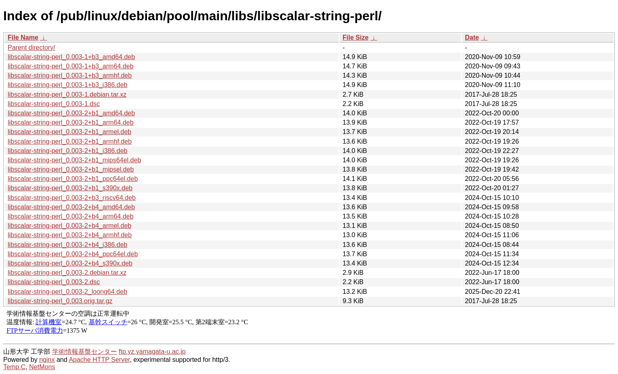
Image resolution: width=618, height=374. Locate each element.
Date (472, 37)
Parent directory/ (31, 47)
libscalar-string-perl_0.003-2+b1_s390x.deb (70, 188)
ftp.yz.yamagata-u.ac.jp (152, 351)
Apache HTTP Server (99, 359)
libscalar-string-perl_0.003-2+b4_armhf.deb (70, 235)
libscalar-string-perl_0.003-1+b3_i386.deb (67, 84)
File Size (356, 37)
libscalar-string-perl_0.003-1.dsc (54, 103)
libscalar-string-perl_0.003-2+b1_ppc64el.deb (73, 178)
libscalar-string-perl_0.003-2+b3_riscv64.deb (72, 197)
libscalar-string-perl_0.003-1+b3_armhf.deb (70, 75)
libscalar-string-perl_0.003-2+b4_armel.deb (70, 225)
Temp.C (14, 366)
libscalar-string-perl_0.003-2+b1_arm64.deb (71, 122)
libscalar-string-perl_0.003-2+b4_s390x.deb (70, 263)
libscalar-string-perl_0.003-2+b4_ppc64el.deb (73, 254)
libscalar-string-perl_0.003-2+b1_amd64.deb (71, 113)
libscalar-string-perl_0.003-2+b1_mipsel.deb (71, 169)
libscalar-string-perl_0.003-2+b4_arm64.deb (71, 216)
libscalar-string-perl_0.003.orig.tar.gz (60, 301)
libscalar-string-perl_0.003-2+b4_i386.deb (67, 244)
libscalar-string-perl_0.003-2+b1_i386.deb (67, 150)
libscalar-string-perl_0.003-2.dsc (54, 281)
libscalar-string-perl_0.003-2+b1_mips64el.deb (74, 160)
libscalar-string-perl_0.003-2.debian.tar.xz (67, 272)
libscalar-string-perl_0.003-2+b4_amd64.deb (71, 207)
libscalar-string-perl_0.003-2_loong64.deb (67, 291)
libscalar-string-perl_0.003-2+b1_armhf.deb (70, 141)
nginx (47, 359)
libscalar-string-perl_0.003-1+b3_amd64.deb (71, 56)
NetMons (42, 366)
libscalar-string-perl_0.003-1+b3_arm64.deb (71, 66)
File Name (23, 37)
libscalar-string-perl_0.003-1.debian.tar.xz (67, 94)
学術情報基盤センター (84, 351)
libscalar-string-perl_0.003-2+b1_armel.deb (70, 131)
